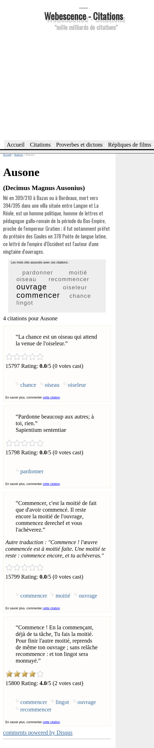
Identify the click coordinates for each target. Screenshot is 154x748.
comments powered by (38, 732)
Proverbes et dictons (79, 144)
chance (80, 296)
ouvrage (31, 287)
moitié (78, 272)
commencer (38, 295)
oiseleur (75, 287)
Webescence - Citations (83, 16)
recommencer (69, 279)
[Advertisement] (49, 85)
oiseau (26, 279)
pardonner (37, 272)
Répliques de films (129, 144)
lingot (24, 303)
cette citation (51, 397)
